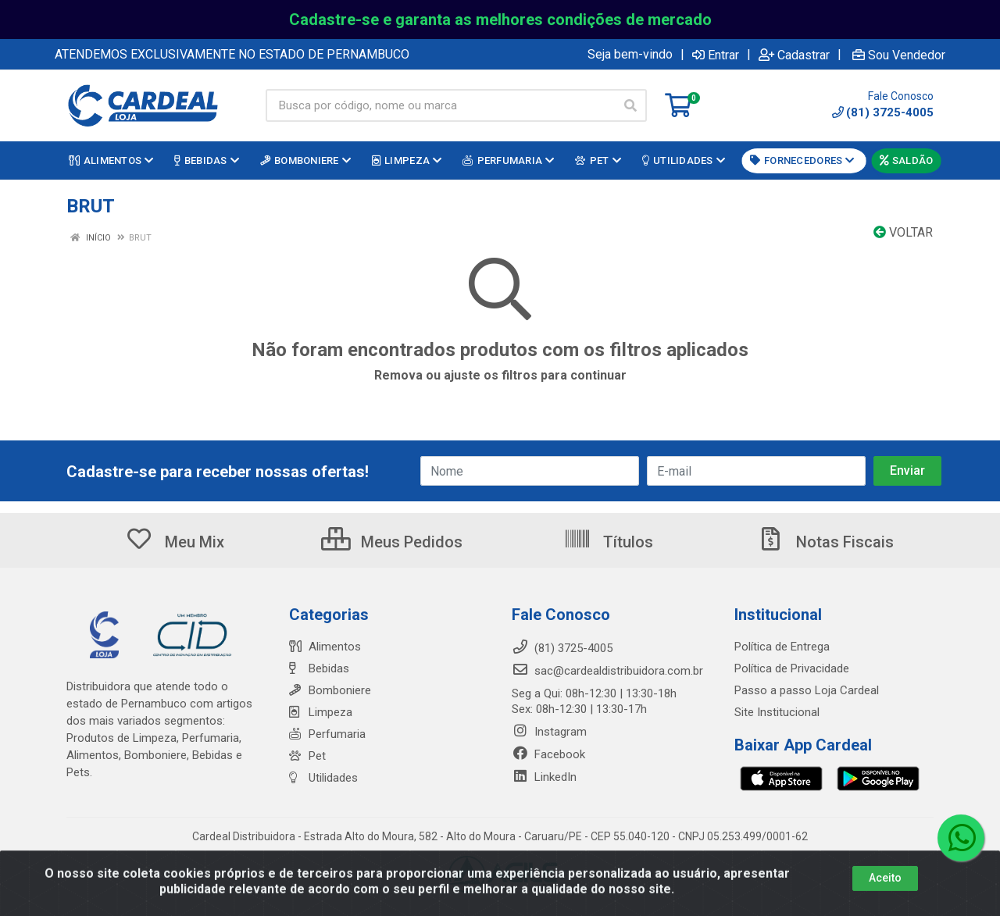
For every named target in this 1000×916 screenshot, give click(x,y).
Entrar (715, 54)
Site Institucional (777, 712)
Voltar (903, 232)
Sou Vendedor (898, 54)
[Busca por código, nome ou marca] (440, 105)
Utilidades (323, 778)
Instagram (549, 732)
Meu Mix (174, 542)
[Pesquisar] (630, 105)
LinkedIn (544, 777)
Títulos (608, 542)
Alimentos (325, 647)
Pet (307, 756)
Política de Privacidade (791, 668)
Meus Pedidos (391, 542)
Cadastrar (794, 54)
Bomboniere (330, 690)
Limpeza (320, 712)
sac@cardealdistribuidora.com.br (607, 671)
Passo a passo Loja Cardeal (806, 690)
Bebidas (319, 668)
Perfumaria (327, 734)
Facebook (548, 754)
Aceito (885, 899)
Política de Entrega (782, 647)
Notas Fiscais (825, 542)
